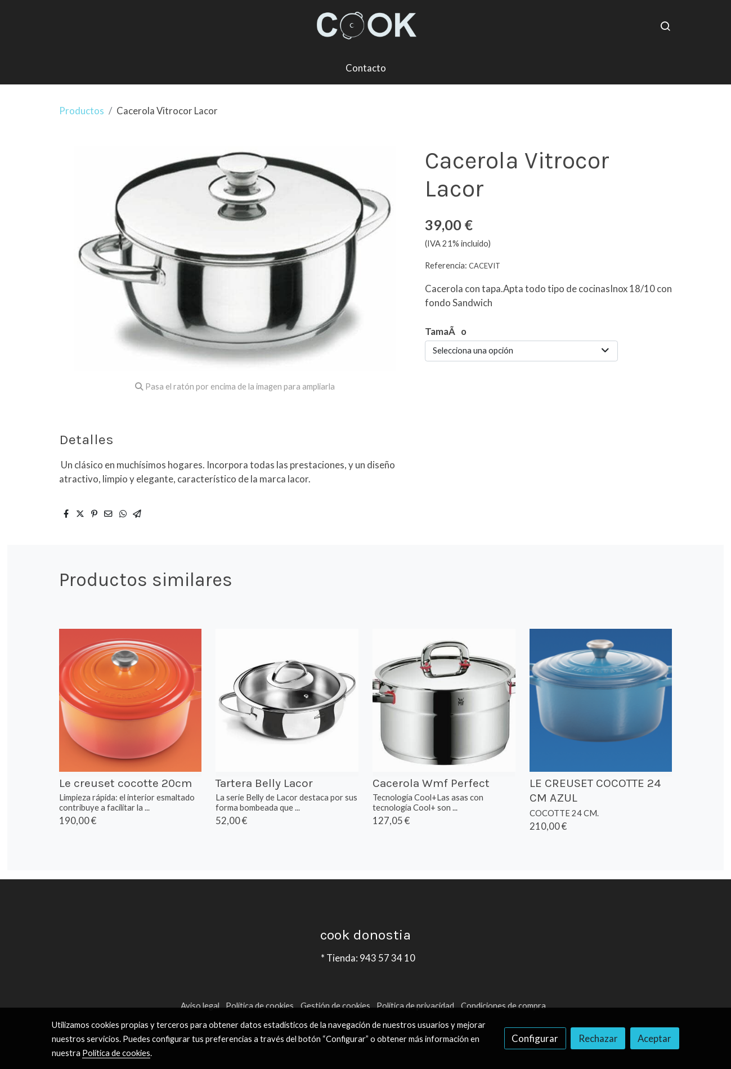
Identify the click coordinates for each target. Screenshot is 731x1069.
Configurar (535, 1038)
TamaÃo (446, 331)
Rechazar (598, 1038)
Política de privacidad (415, 1005)
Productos (81, 111)
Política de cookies (260, 1005)
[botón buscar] (665, 26)
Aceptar (654, 1038)
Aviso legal (200, 1005)
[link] (365, 26)
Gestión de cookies (335, 1005)
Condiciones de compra (503, 1005)
